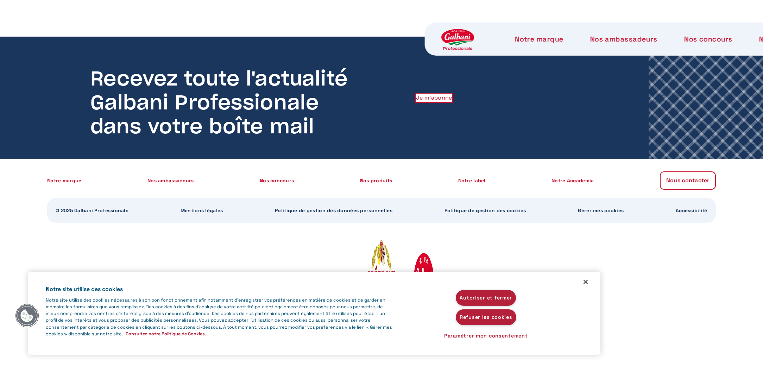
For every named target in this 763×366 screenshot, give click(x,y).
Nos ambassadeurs (264, 28)
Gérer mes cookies (601, 210)
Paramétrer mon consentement (486, 336)
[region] (314, 313)
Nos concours (347, 28)
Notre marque (181, 28)
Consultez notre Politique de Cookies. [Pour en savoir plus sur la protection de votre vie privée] (166, 334)
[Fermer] (585, 282)
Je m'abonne (434, 97)
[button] (27, 315)
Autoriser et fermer (486, 298)
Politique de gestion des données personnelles (333, 210)
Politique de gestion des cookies (485, 210)
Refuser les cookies (486, 317)
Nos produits (418, 28)
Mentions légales (202, 210)
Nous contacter (648, 28)
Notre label (486, 28)
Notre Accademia (561, 28)
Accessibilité (691, 210)
